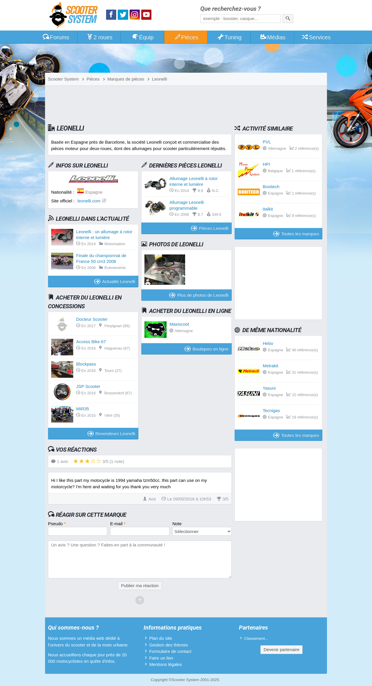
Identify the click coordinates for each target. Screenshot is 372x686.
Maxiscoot (179, 324)
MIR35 (82, 408)
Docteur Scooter (92, 319)
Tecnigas (271, 410)
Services (316, 37)
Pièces (186, 37)
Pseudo (57, 523)
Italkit (268, 208)
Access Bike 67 (91, 341)
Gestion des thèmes (168, 644)
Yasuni (269, 388)
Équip (143, 37)
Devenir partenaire (281, 649)
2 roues (99, 37)
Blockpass (86, 363)
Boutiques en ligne (206, 348)
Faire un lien (161, 657)
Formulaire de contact (170, 651)
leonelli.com (89, 200)
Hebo (268, 343)
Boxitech (271, 186)
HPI (266, 164)
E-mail (118, 523)
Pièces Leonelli (209, 228)
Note (177, 523)
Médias (273, 37)
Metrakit (270, 365)
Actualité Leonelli (114, 281)
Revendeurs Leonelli (111, 433)
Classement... (256, 638)
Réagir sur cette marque (91, 514)
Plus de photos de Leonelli (198, 295)
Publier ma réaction (139, 585)
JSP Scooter (88, 386)
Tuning (229, 37)
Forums (55, 37)
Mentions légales (165, 664)
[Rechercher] (287, 18)
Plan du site (160, 638)
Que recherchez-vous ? (230, 9)
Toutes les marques (296, 233)
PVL (267, 141)
